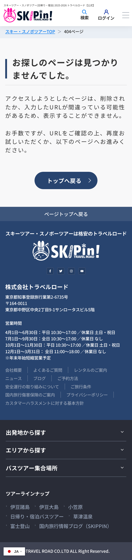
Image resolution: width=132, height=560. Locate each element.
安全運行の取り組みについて (32, 386)
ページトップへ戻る (66, 213)
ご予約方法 (67, 378)
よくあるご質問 (47, 370)
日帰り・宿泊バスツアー (37, 516)
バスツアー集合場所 (32, 468)
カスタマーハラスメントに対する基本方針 (44, 403)
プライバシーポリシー (87, 395)
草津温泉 (83, 516)
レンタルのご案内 (90, 370)
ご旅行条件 (80, 386)
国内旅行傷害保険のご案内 (30, 395)
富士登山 (20, 526)
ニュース (13, 378)
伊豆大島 (49, 506)
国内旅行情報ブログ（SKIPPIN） (75, 526)
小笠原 (75, 506)
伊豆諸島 (20, 506)
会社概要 (13, 370)
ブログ (39, 378)
